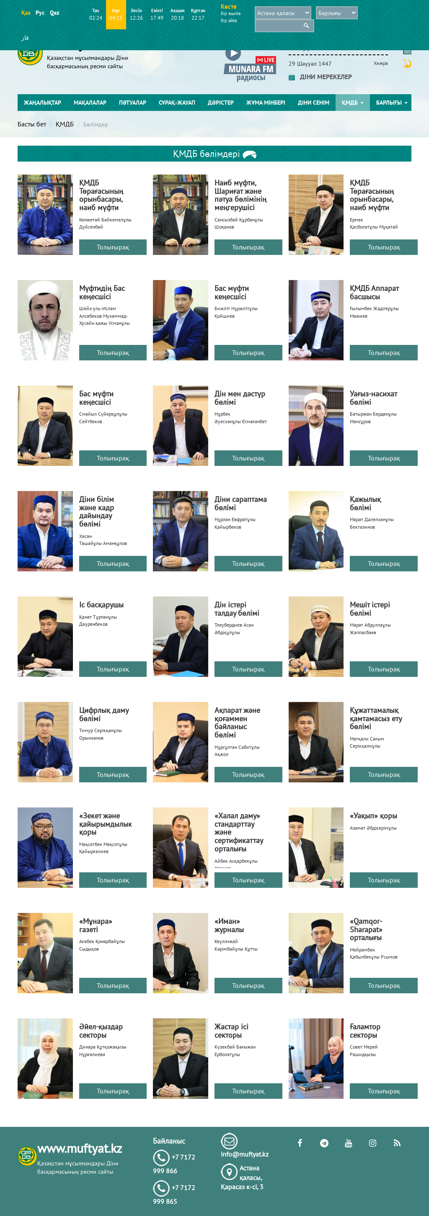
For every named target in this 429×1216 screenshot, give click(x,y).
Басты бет (32, 124)
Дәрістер (221, 102)
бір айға (229, 20)
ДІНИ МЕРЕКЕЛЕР (320, 76)
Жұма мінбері (265, 102)
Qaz (54, 12)
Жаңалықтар (42, 102)
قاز (25, 37)
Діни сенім (313, 102)
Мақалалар (90, 102)
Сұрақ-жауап (177, 102)
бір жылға (230, 13)
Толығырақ (113, 247)
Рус (40, 12)
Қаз (25, 12)
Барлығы (392, 102)
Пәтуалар (132, 102)
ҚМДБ (353, 102)
